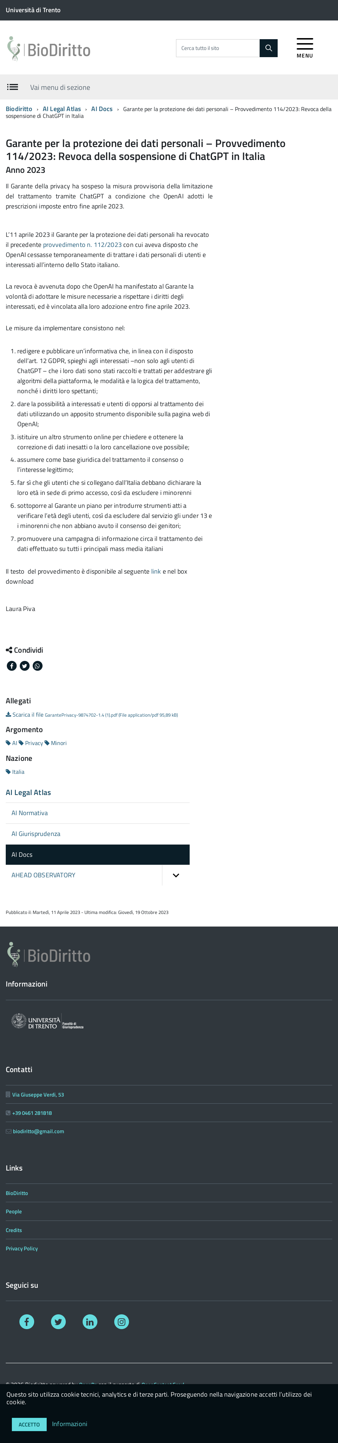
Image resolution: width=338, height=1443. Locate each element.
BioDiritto (17, 1193)
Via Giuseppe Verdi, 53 (38, 1094)
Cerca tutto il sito (200, 48)
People (14, 1211)
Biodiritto (19, 109)
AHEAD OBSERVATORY (100, 875)
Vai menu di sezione (60, 86)
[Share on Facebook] (12, 665)
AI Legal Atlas (62, 109)
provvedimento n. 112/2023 (82, 244)
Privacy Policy (22, 1248)
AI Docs (101, 109)
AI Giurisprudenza (35, 833)
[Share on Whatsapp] (37, 665)
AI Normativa (29, 813)
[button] (176, 875)
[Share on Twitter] (25, 665)
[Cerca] (269, 48)
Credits (14, 1230)
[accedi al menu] (305, 47)
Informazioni (69, 1424)
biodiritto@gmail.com (38, 1131)
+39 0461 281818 (32, 1113)
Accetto (29, 1424)
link (156, 571)
